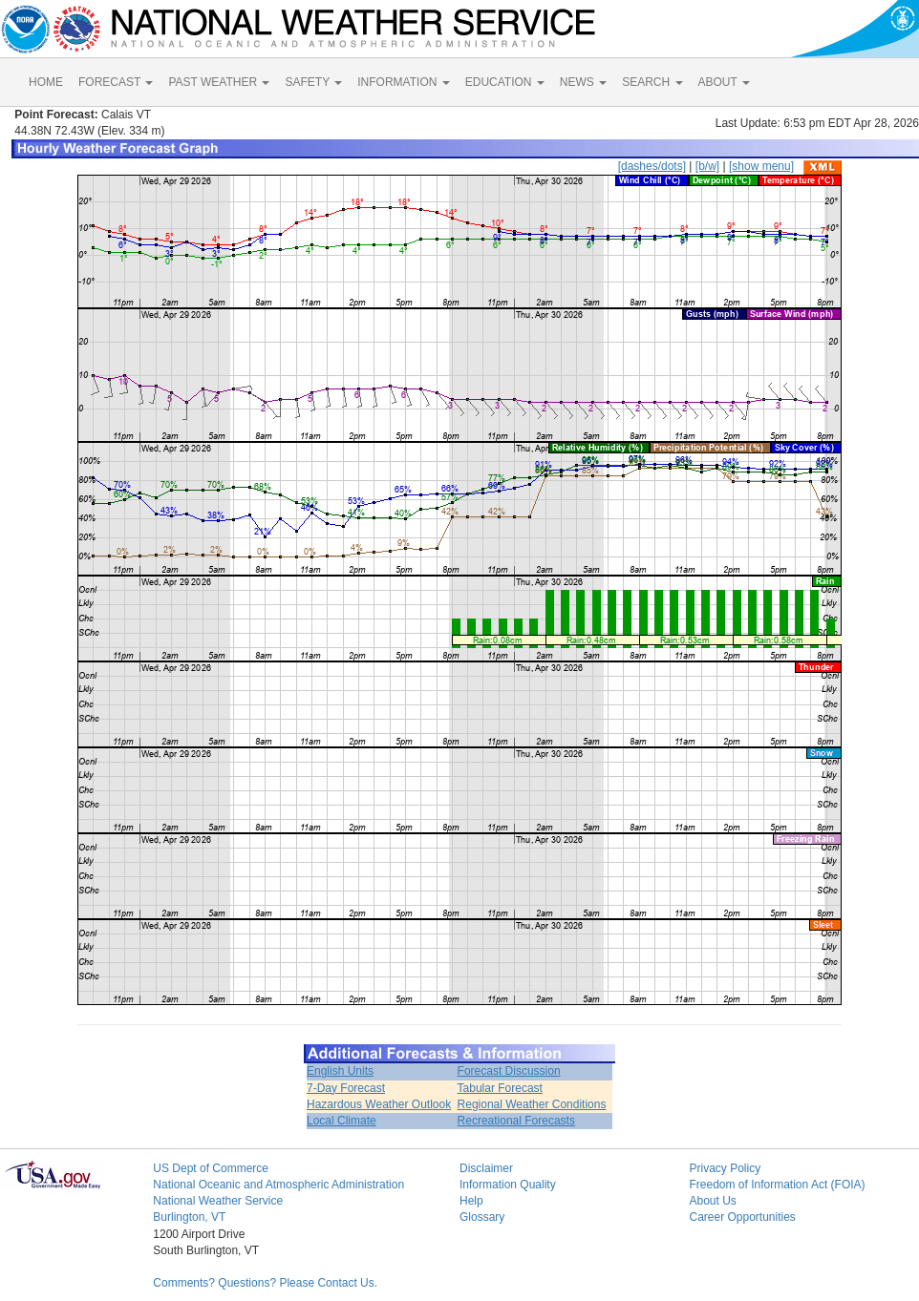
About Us (712, 1200)
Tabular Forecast (500, 1088)
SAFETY (313, 82)
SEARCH (652, 82)
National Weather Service (218, 1200)
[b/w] (707, 166)
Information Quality (508, 1184)
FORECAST (115, 82)
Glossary (482, 1217)
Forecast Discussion (509, 1071)
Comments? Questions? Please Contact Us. (265, 1283)
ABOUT (724, 82)
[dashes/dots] (652, 166)
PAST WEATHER (218, 82)
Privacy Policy (724, 1168)
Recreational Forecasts (516, 1120)
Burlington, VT (189, 1217)
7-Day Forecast (346, 1088)
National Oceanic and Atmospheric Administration (278, 1184)
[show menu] (761, 166)
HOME (46, 82)
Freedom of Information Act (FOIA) (777, 1184)
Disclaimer (486, 1168)
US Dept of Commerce (210, 1168)
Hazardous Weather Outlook (379, 1104)
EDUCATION (505, 82)
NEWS (583, 82)
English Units (340, 1071)
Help (471, 1200)
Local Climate (341, 1120)
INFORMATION (403, 82)
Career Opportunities (742, 1217)
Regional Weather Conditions (532, 1104)
